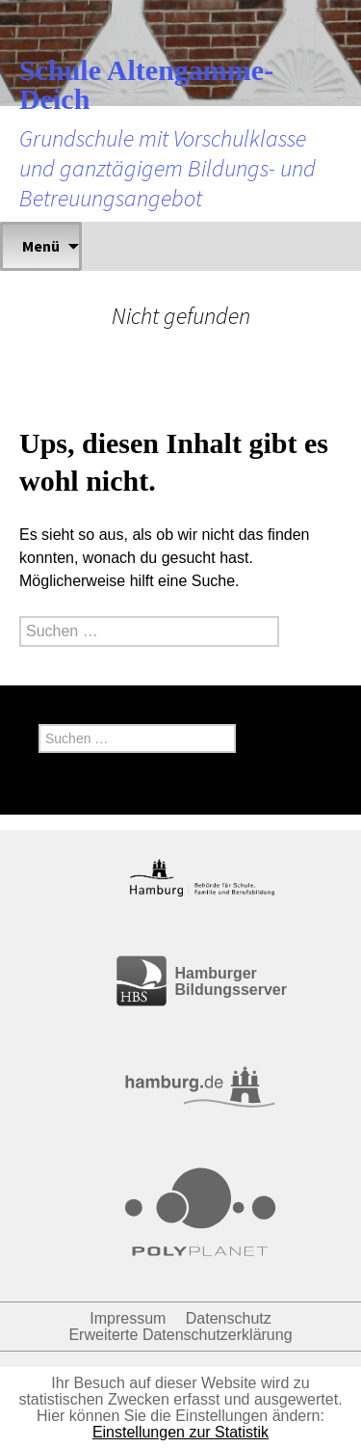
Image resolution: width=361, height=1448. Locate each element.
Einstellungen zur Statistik (180, 1432)
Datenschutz (228, 1318)
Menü (41, 245)
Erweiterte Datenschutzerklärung (180, 1335)
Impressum (128, 1318)
